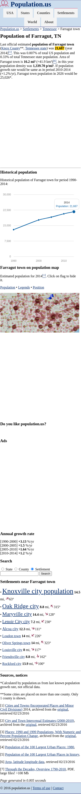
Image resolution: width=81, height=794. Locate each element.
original (62, 709)
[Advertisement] (40, 123)
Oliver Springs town (16, 643)
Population (7, 287)
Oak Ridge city (20, 606)
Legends (24, 287)
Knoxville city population (37, 591)
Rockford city (11, 664)
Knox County (10, 48)
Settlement (40, 569)
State (7, 569)
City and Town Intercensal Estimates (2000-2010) (39, 721)
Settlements (66, 13)
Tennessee (50, 29)
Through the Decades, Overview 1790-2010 (35, 769)
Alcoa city (10, 629)
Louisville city (12, 650)
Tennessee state (36, 48)
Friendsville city (13, 657)
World (32, 22)
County (22, 569)
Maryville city (17, 614)
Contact (58, 788)
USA (9, 13)
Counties (43, 13)
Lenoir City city (16, 621)
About (49, 22)
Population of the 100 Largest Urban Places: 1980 (39, 747)
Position (38, 287)
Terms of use (41, 788)
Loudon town (11, 636)
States (25, 13)
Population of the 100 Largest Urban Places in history (42, 754)
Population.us (31, 4)
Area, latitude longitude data (24, 762)
